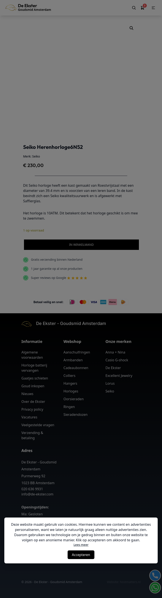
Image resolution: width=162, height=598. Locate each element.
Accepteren (81, 554)
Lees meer (80, 545)
